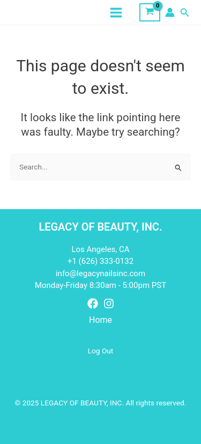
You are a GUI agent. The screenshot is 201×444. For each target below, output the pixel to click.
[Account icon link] (170, 12)
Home (100, 320)
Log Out (101, 350)
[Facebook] (92, 303)
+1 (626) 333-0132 (100, 261)
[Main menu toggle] (116, 12)
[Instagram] (108, 303)
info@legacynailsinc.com (100, 273)
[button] (185, 12)
